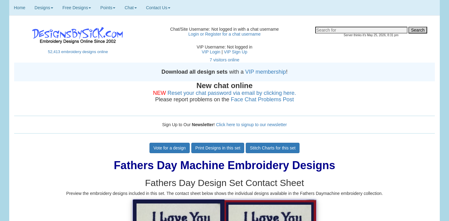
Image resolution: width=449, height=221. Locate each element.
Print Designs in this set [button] (217, 147)
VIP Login (211, 51)
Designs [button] (43, 7)
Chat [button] (131, 7)
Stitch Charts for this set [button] (273, 147)
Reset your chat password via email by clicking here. (231, 93)
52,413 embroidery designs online (78, 51)
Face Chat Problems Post (262, 99)
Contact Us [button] (158, 7)
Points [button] (107, 7)
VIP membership (265, 72)
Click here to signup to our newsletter (251, 124)
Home (19, 7)
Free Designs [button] (76, 7)
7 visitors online (225, 59)
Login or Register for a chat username (224, 34)
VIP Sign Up (235, 51)
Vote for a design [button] (169, 147)
